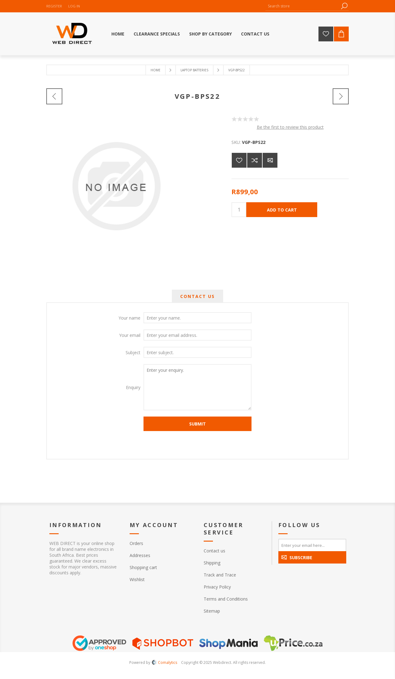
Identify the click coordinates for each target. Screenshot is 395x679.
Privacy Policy (217, 587)
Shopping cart (143, 567)
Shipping (212, 563)
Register (54, 6)
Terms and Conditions (226, 599)
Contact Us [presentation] (197, 296)
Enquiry (133, 387)
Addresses (140, 555)
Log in (74, 6)
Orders (136, 543)
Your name (129, 318)
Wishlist (137, 579)
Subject (133, 352)
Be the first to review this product (290, 127)
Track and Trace (220, 575)
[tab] (197, 296)
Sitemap (212, 611)
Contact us (214, 551)
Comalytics (164, 662)
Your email (129, 335)
